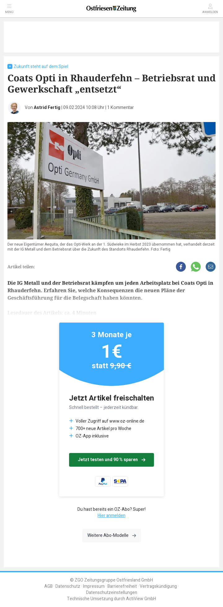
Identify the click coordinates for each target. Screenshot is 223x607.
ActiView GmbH (141, 599)
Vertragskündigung (158, 586)
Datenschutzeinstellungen (111, 592)
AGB (48, 586)
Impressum (94, 586)
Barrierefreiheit (122, 586)
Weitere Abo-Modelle (111, 535)
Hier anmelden (111, 515)
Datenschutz (67, 586)
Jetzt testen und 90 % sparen (111, 459)
